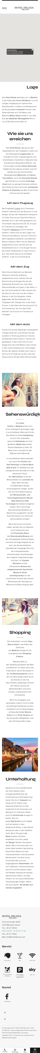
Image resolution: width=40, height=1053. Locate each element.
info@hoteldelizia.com (15, 937)
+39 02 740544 (11, 928)
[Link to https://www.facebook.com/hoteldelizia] (7, 996)
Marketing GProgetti (9, 1038)
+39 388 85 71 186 (19, 931)
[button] (20, 46)
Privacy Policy (18, 1035)
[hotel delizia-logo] (25, 7)
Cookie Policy (29, 1035)
